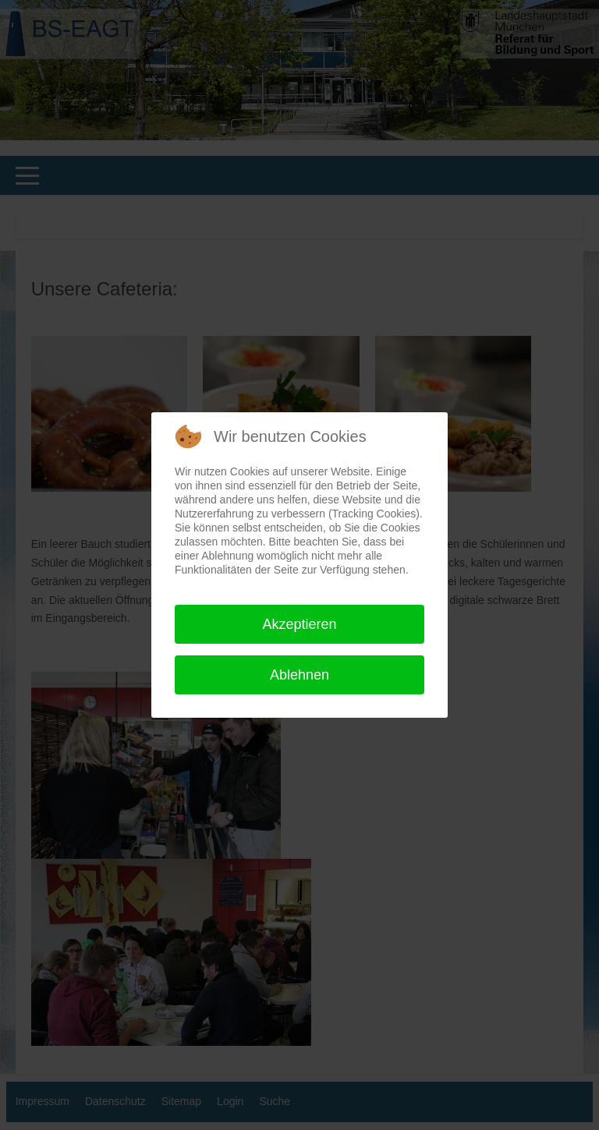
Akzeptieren (299, 624)
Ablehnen (299, 675)
